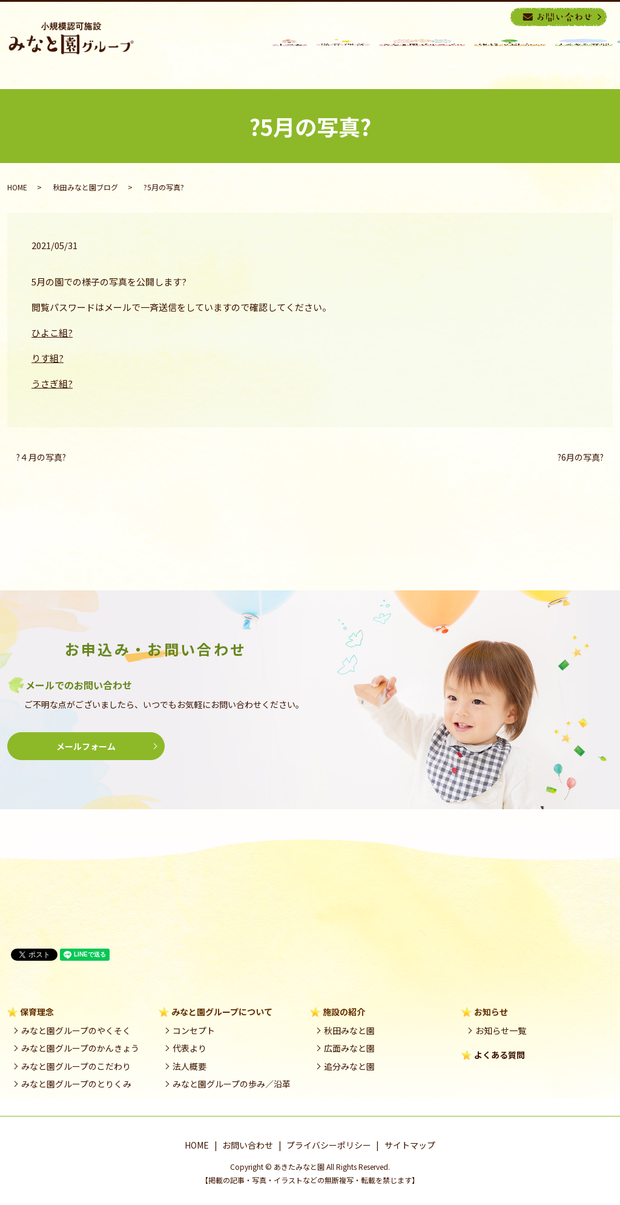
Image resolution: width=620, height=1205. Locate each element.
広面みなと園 (349, 1048)
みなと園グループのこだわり (76, 1066)
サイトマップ (409, 1145)
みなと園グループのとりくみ (76, 1084)
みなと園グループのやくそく (76, 1030)
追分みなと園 (349, 1066)
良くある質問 (584, 57)
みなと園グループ (422, 57)
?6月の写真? (581, 457)
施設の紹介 (510, 57)
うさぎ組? (52, 383)
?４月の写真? (41, 457)
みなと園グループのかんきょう (80, 1048)
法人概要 (189, 1066)
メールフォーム (86, 746)
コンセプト (194, 1030)
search (499, 16)
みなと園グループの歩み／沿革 (232, 1084)
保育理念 (343, 57)
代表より (189, 1048)
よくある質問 (499, 1055)
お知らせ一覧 (500, 1030)
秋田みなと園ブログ (85, 187)
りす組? (47, 358)
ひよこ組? (52, 332)
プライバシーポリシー (328, 1145)
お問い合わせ (247, 1145)
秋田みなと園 (349, 1030)
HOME (289, 57)
